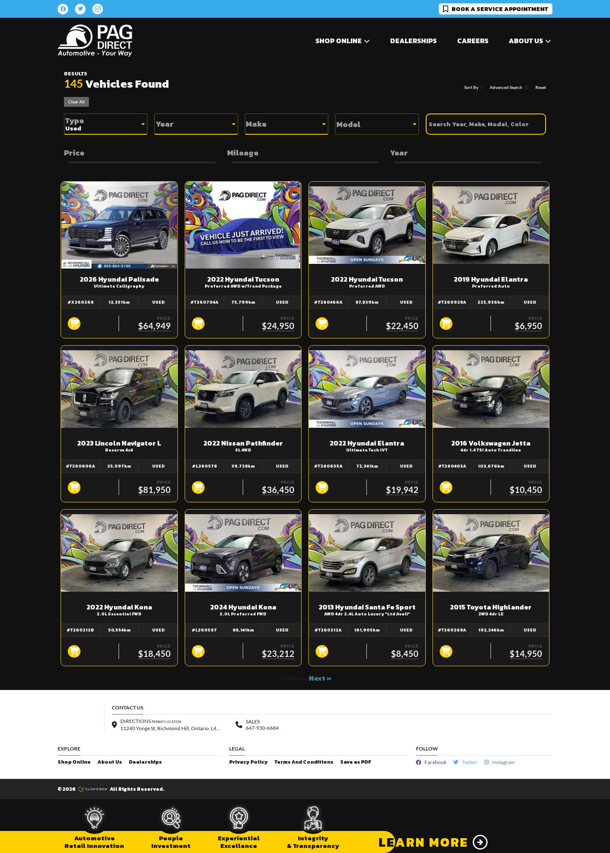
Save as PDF (355, 762)
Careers (472, 41)
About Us (109, 762)
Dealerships (413, 41)
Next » (320, 678)
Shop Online (74, 762)
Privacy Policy (248, 762)
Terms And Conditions (303, 762)
